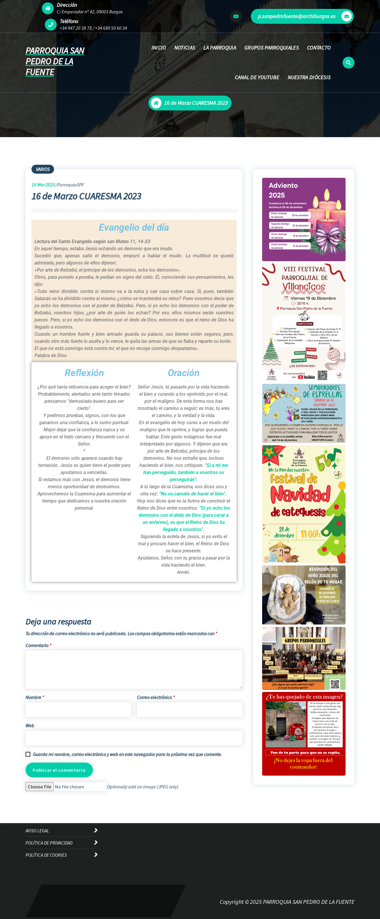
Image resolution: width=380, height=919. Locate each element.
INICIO (158, 47)
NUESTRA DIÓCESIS (309, 77)
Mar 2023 (43, 185)
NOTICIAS (184, 47)
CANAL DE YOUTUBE (257, 77)
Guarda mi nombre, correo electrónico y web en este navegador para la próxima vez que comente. (127, 754)
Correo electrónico (156, 697)
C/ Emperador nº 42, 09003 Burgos (90, 12)
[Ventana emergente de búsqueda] (348, 63)
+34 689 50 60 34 (111, 28)
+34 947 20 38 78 (76, 28)
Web (30, 725)
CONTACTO (318, 47)
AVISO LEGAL (37, 831)
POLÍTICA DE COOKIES (46, 855)
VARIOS (43, 169)
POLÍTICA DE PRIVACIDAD (49, 843)
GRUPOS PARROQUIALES (271, 47)
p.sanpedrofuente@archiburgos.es (305, 16)
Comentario (38, 645)
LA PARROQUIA (219, 47)
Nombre (35, 697)
